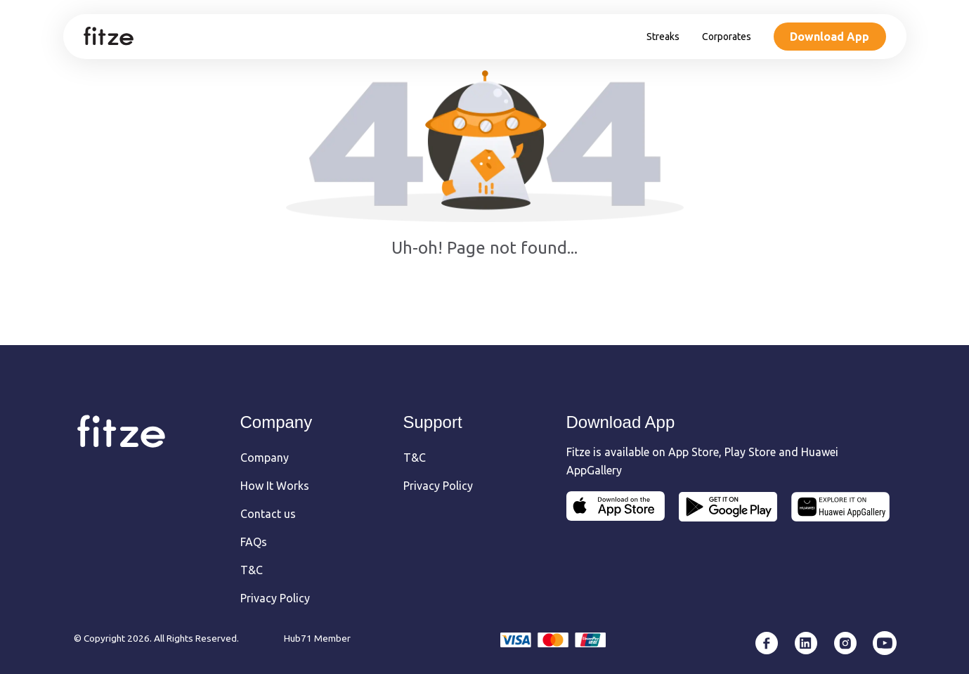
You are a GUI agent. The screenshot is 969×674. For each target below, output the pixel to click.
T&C (251, 570)
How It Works (274, 485)
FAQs (253, 542)
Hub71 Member (317, 638)
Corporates (726, 36)
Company (264, 457)
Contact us (268, 513)
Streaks (662, 36)
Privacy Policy (275, 598)
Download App (829, 36)
